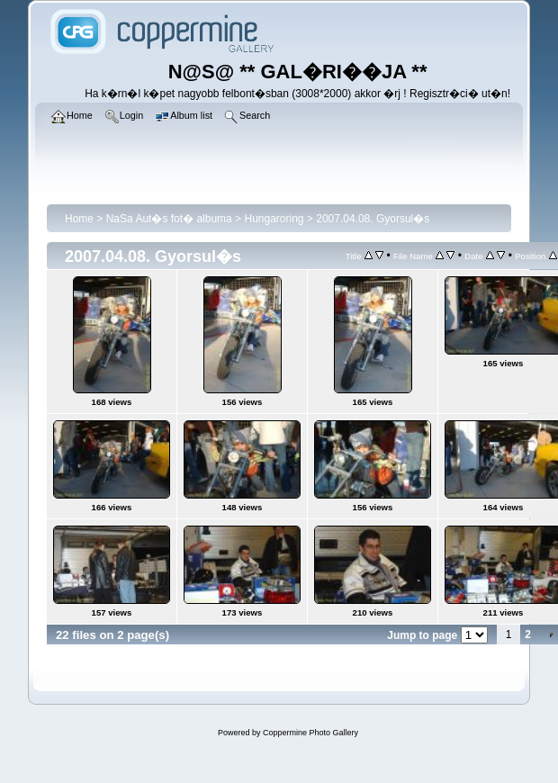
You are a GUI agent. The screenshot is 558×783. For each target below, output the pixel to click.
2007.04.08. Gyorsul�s (372, 218)
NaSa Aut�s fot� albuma (169, 218)
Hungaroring (273, 218)
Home (79, 218)
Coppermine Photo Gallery (310, 732)
